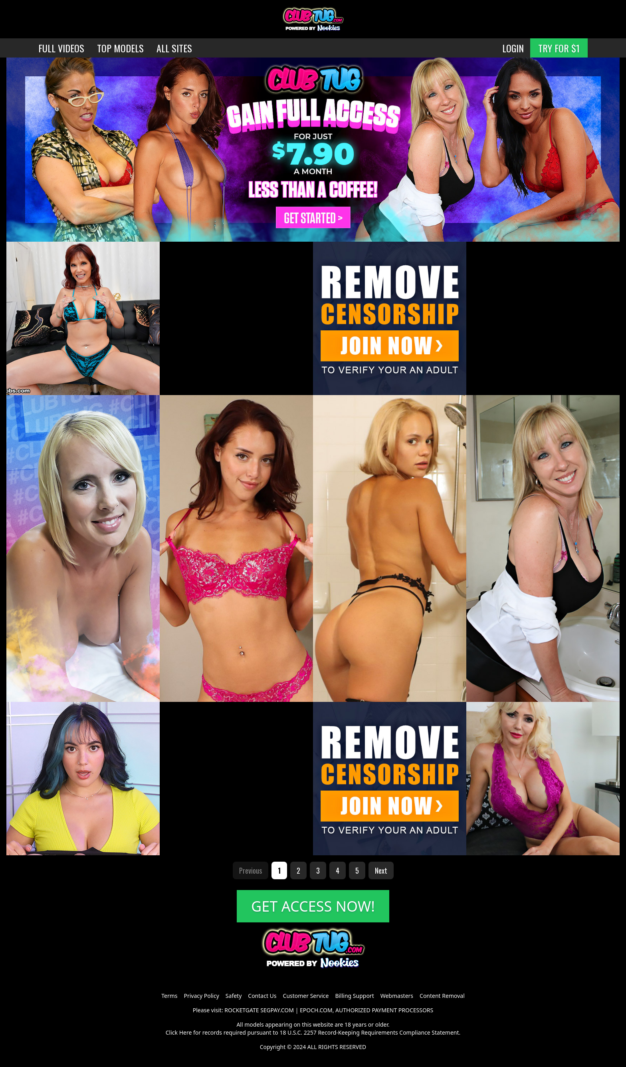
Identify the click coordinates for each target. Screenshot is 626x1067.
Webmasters (396, 995)
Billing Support (354, 995)
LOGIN (513, 48)
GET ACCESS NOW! (313, 906)
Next (381, 870)
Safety (234, 995)
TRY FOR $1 (559, 48)
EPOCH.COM (316, 1010)
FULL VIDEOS (61, 48)
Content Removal (442, 995)
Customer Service (306, 995)
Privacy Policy (201, 995)
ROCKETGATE (241, 1010)
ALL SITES (174, 48)
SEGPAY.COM (277, 1010)
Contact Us (262, 995)
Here (185, 1032)
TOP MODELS (120, 48)
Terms (169, 995)
